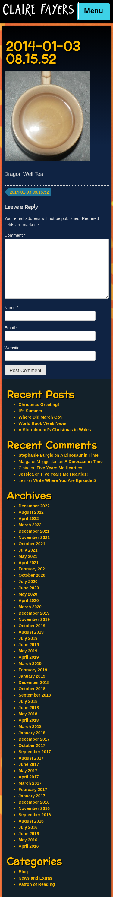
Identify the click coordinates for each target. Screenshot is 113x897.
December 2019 (34, 613)
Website (12, 347)
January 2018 (32, 732)
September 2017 (35, 751)
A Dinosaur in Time (79, 455)
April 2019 (29, 657)
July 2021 (28, 550)
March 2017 (30, 783)
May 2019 (28, 651)
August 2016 (31, 821)
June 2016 (29, 833)
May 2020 (28, 594)
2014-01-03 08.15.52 (29, 192)
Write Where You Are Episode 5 (64, 480)
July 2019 (28, 638)
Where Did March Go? (41, 417)
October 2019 (32, 625)
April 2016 (29, 846)
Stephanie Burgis (36, 455)
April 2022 (29, 518)
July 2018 (28, 701)
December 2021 (34, 531)
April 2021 (29, 562)
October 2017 (32, 745)
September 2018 (35, 695)
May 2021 (28, 556)
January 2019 (32, 676)
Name (12, 307)
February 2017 (33, 789)
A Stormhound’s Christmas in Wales (55, 429)
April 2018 (29, 720)
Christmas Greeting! (39, 404)
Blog (23, 871)
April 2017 (29, 777)
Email (11, 327)
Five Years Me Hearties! (59, 467)
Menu (93, 10)
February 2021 (33, 569)
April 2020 (29, 600)
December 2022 (34, 506)
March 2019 (30, 663)
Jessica (26, 474)
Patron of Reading (37, 884)
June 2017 (29, 764)
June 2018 (29, 707)
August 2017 (31, 758)
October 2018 (32, 688)
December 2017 (34, 739)
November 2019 (34, 619)
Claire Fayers (38, 10)
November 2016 (34, 808)
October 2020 (32, 575)
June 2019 (29, 644)
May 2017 (28, 770)
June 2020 (29, 587)
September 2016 (35, 814)
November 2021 (34, 537)
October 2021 (32, 543)
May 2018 (28, 714)
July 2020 (28, 581)
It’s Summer (31, 410)
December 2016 (34, 802)
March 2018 (30, 726)
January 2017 (32, 795)
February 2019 (33, 669)
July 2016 (28, 827)
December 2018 (34, 682)
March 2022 (30, 524)
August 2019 (31, 632)
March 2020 (30, 606)
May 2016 (28, 840)
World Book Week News (43, 423)
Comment (15, 235)
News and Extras (35, 878)
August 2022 (31, 512)
